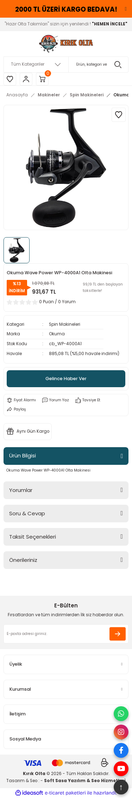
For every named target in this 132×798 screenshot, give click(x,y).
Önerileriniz (23, 560)
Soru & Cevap (27, 513)
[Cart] (42, 79)
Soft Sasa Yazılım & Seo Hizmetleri (85, 781)
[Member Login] (26, 79)
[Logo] (66, 44)
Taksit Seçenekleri (32, 536)
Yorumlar (20, 490)
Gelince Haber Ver (66, 379)
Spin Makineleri (64, 324)
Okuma (57, 334)
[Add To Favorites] (119, 115)
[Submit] (117, 634)
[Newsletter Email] (66, 633)
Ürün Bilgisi (22, 455)
